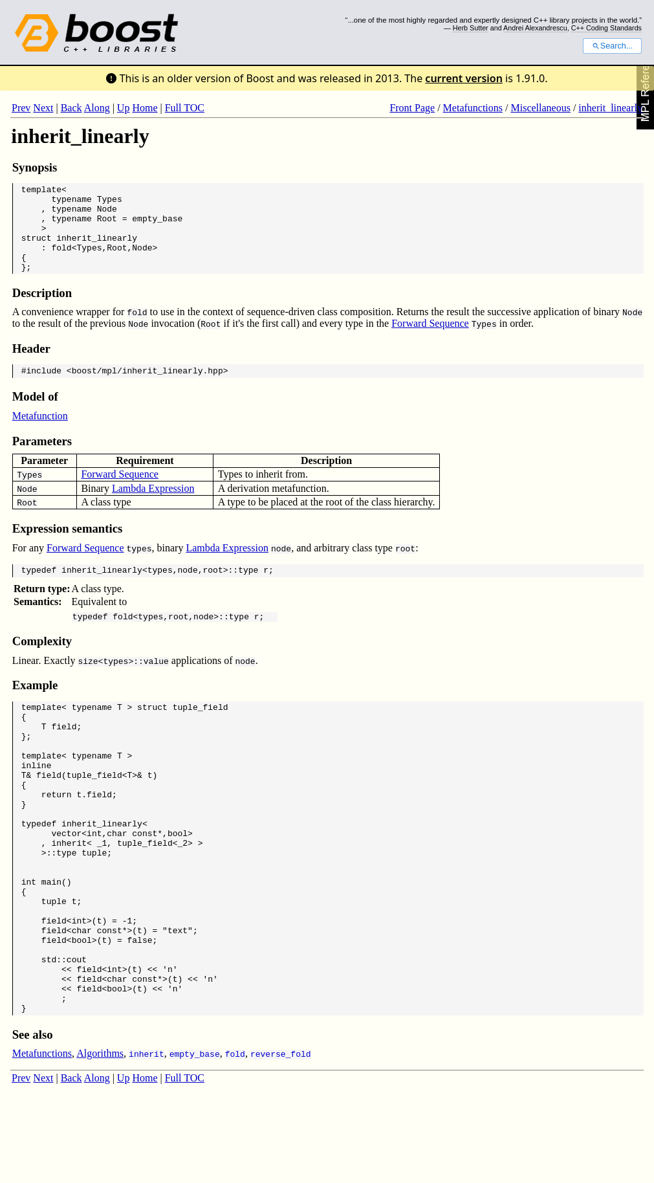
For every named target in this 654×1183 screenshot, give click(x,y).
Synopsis (35, 167)
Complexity (42, 664)
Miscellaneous (540, 107)
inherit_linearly (610, 107)
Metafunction (40, 435)
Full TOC (184, 107)
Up (123, 107)
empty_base (157, 226)
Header (31, 366)
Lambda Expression (153, 507)
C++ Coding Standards (606, 28)
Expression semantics (67, 548)
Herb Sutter (470, 28)
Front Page (412, 107)
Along (97, 107)
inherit (69, 895)
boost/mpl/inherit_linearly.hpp (147, 389)
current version (464, 78)
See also (32, 1120)
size (88, 684)
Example (35, 708)
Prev (21, 107)
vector (66, 883)
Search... (612, 45)
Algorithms (100, 1138)
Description (42, 310)
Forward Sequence (430, 340)
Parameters (42, 460)
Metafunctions (473, 107)
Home (144, 107)
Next (43, 107)
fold (61, 261)
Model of (35, 416)
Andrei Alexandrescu (535, 28)
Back (71, 107)
